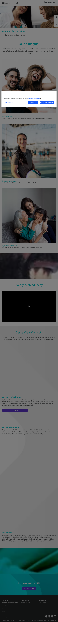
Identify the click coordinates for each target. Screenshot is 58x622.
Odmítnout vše (33, 102)
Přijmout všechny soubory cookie (47, 102)
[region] (29, 99)
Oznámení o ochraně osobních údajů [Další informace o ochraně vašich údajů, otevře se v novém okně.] (34, 98)
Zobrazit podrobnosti (9, 102)
